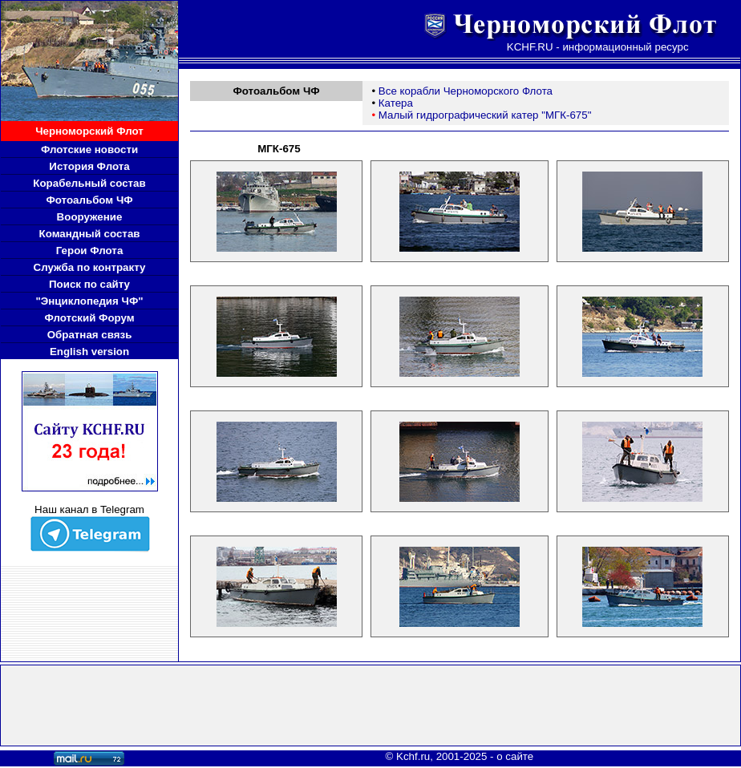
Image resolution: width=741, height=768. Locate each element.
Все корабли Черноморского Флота (466, 91)
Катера (396, 103)
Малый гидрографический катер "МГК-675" (485, 115)
